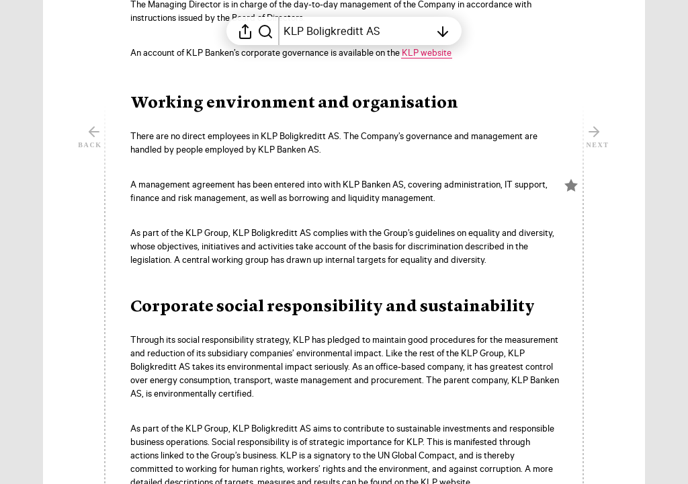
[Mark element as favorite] (571, 234)
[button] (305, 103)
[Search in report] (265, 31)
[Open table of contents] (357, 31)
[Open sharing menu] (245, 31)
